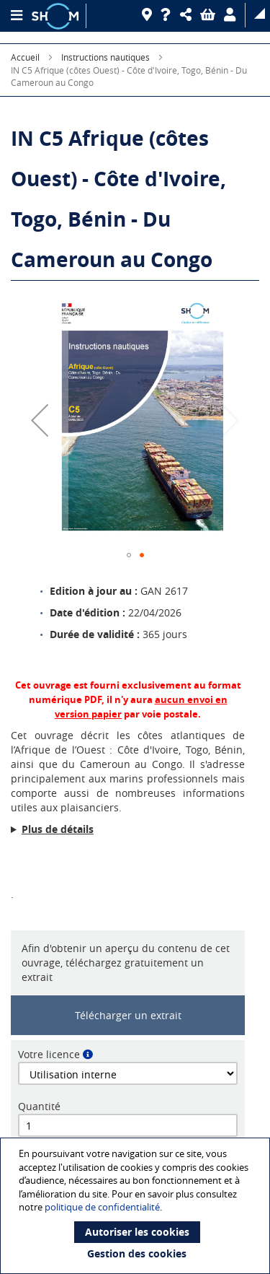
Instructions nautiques (105, 57)
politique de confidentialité (102, 1206)
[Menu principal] (16, 16)
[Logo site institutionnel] (57, 16)
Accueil (25, 57)
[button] (188, 15)
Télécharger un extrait (128, 1015)
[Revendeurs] (149, 15)
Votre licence (49, 1054)
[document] (137, 1206)
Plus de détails (58, 829)
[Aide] (168, 15)
